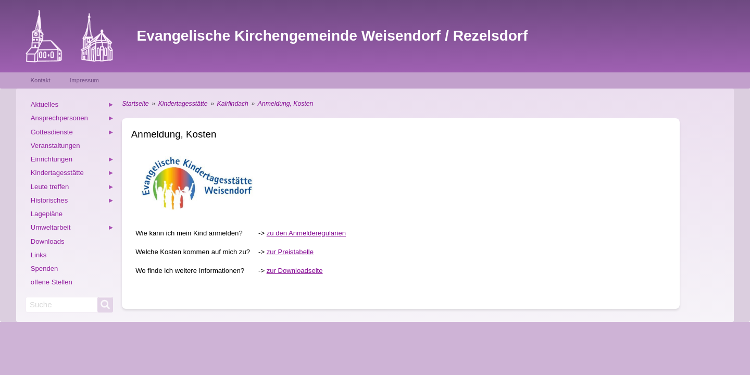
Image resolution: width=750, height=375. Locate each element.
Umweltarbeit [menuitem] (72, 228)
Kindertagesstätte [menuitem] (72, 174)
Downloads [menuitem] (48, 241)
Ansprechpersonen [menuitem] (72, 119)
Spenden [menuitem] (44, 268)
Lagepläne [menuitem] (47, 214)
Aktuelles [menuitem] (72, 106)
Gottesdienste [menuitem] (72, 133)
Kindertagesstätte (183, 103)
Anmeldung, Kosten (285, 103)
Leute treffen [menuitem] (72, 188)
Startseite (135, 103)
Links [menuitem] (39, 255)
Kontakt (40, 80)
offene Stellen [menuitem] (51, 282)
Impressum (84, 80)
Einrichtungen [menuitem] (72, 160)
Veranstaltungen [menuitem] (55, 145)
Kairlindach (232, 103)
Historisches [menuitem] (72, 201)
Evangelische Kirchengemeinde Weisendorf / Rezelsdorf (332, 36)
